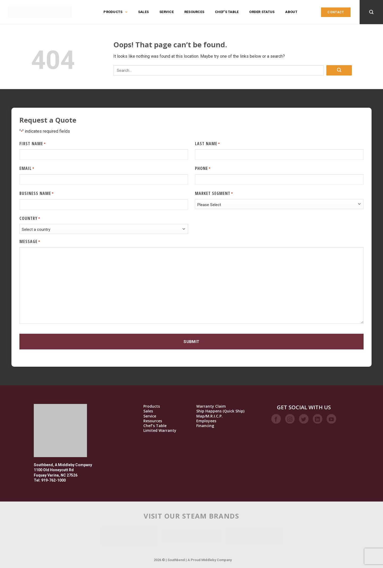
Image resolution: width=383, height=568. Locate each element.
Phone (203, 168)
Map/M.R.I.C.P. (209, 416)
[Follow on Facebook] (276, 419)
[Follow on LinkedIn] (317, 419)
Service (166, 12)
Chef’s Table (227, 12)
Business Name (36, 193)
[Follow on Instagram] (290, 419)
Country (29, 218)
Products (115, 12)
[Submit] (339, 70)
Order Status (261, 12)
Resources (194, 12)
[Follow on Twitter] (303, 419)
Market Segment (214, 193)
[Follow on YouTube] (331, 419)
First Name (32, 144)
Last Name (207, 144)
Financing (205, 425)
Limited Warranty (159, 430)
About (291, 12)
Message (29, 242)
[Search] (371, 12)
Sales (143, 12)
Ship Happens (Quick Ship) (220, 411)
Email (26, 168)
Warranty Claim (211, 406)
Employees (206, 421)
